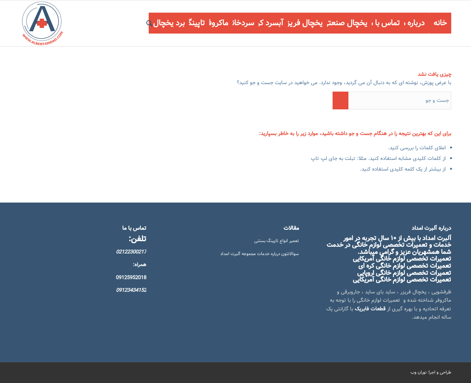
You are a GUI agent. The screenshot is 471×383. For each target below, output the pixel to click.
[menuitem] (440, 23)
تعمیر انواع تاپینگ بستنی (276, 240)
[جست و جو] (149, 23)
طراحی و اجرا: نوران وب (430, 372)
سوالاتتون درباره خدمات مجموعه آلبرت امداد (259, 253)
